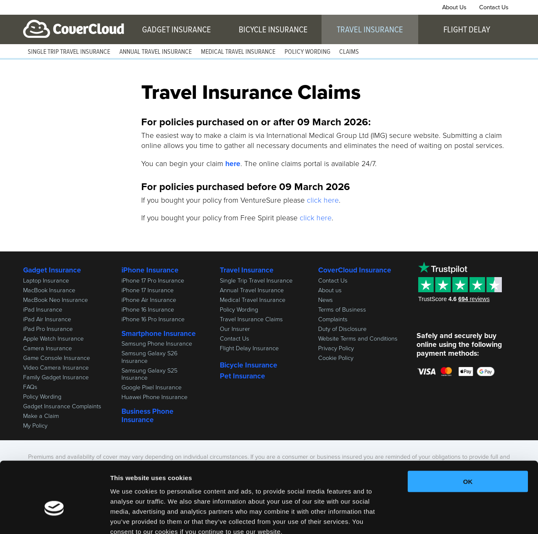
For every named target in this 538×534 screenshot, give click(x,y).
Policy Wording (307, 52)
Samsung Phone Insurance (156, 343)
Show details (441, 517)
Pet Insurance (242, 375)
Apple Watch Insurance (53, 338)
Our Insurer (235, 328)
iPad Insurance (42, 309)
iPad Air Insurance (47, 319)
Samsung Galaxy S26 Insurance (149, 357)
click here (323, 200)
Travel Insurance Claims (251, 319)
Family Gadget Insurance (56, 377)
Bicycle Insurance (273, 29)
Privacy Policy (336, 348)
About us (330, 290)
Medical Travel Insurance (238, 52)
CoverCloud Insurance (73, 29)
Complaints (333, 319)
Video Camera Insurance (56, 367)
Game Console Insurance (56, 357)
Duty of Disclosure (342, 328)
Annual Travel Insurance (155, 52)
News (325, 299)
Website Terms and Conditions (358, 338)
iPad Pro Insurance (48, 328)
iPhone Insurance (150, 269)
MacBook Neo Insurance (55, 299)
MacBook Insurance (49, 290)
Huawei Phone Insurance (154, 397)
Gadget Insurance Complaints (62, 406)
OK (468, 433)
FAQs (30, 386)
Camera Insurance (47, 348)
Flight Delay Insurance (249, 348)
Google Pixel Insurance (151, 387)
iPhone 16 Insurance (147, 309)
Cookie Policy (335, 357)
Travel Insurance (370, 29)
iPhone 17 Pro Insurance (152, 280)
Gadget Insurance (176, 29)
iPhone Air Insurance (148, 299)
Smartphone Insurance (158, 333)
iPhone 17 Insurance (147, 290)
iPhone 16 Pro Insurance (153, 319)
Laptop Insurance (46, 280)
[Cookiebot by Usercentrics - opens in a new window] (54, 517)
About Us (454, 7)
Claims (349, 52)
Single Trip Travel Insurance (69, 52)
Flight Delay (466, 29)
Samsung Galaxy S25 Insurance (149, 374)
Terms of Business (342, 309)
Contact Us (494, 7)
